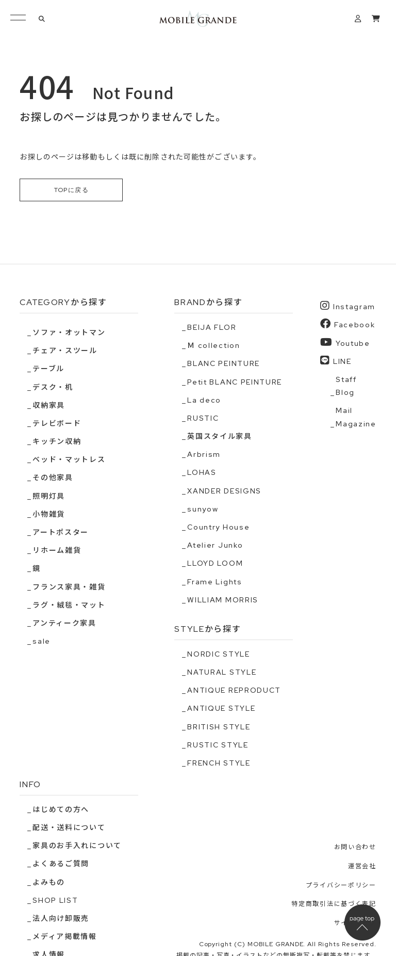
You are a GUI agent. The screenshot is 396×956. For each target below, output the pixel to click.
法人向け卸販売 (60, 918)
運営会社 (362, 866)
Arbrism (204, 454)
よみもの (48, 882)
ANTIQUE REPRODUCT (234, 690)
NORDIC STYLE (218, 654)
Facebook (347, 324)
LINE (335, 360)
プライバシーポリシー (341, 885)
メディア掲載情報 (64, 937)
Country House (218, 527)
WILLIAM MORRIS (222, 599)
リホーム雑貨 (56, 550)
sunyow (202, 509)
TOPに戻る (71, 190)
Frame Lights (214, 581)
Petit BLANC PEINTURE (234, 382)
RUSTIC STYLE (217, 745)
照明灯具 (48, 496)
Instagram (347, 306)
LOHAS (201, 472)
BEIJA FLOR (211, 327)
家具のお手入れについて (76, 846)
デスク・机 (52, 387)
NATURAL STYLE (221, 672)
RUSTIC (203, 418)
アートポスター (60, 532)
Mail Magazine (356, 417)
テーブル (48, 369)
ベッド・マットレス (68, 460)
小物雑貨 (48, 514)
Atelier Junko (215, 545)
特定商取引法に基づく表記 (333, 904)
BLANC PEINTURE (223, 364)
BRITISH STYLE (218, 726)
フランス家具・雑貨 (68, 587)
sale (41, 641)
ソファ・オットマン (68, 332)
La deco (204, 400)
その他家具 (52, 478)
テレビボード (56, 423)
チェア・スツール (64, 351)
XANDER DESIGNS (224, 491)
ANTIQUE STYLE (221, 708)
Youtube (345, 342)
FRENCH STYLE (218, 763)
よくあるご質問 (60, 864)
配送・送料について (68, 828)
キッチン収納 (56, 442)
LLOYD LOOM (215, 563)
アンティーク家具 (64, 623)
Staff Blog (346, 386)
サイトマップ (355, 923)
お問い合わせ (355, 847)
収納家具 (48, 405)
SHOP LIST (55, 900)
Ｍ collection (213, 345)
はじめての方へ (60, 809)
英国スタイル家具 (219, 436)
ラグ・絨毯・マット (68, 605)
